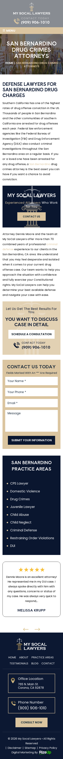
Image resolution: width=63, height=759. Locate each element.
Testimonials (19, 663)
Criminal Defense (23, 530)
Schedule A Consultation (31, 334)
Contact (48, 663)
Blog (34, 663)
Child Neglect (20, 522)
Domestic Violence (25, 491)
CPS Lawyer (19, 483)
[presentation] (26, 629)
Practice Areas (42, 657)
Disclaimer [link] (15, 748)
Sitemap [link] (30, 748)
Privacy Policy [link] (48, 748)
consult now (31, 722)
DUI (12, 546)
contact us (31, 216)
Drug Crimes (20, 499)
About (23, 657)
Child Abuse (19, 515)
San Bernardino (39, 164)
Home (12, 657)
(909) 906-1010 (35, 22)
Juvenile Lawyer (22, 507)
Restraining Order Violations (32, 538)
